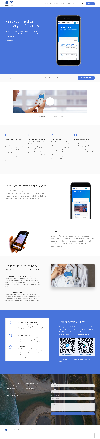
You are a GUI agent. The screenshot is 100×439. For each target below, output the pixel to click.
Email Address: (54, 389)
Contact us (71, 3)
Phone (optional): (55, 395)
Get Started (63, 3)
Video (51, 3)
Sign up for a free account (24, 337)
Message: (53, 401)
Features (56, 3)
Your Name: (53, 383)
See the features (9, 40)
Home (46, 3)
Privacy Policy (17, 429)
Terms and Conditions (28, 429)
